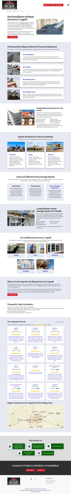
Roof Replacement (29, 92)
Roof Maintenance (29, 79)
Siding (16, 255)
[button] (9, 410)
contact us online (11, 292)
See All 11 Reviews (59, 322)
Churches (12, 155)
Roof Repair (27, 67)
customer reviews (35, 290)
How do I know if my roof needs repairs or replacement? (21, 307)
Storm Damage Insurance (55, 187)
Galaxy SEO (38, 495)
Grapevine (49, 285)
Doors (35, 255)
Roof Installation (28, 55)
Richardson (54, 285)
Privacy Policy (43, 492)
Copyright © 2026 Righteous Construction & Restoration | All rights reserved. (36, 494)
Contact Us (48, 5)
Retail (30, 155)
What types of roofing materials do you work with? (19, 312)
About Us (27, 492)
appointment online (17, 34)
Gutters (45, 271)
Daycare (50, 155)
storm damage (46, 179)
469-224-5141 (58, 5)
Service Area (16, 11)
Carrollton (44, 285)
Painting (26, 271)
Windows (55, 255)
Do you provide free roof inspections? (17, 311)
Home (9, 11)
